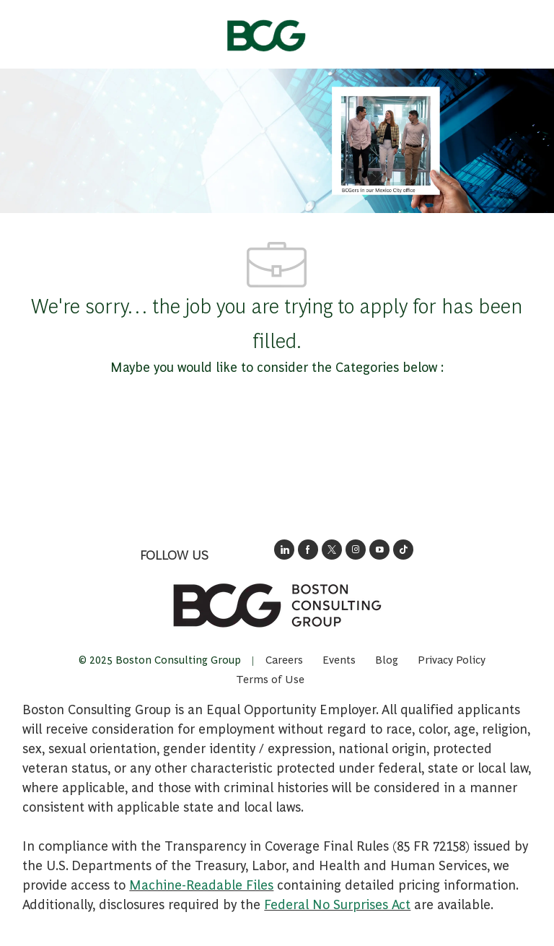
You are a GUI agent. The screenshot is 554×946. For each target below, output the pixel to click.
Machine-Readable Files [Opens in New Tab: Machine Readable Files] (201, 884)
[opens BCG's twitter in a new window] (332, 549)
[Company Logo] (265, 30)
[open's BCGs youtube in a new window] (379, 549)
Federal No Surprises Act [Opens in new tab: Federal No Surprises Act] (337, 903)
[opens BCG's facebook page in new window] (308, 549)
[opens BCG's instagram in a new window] (356, 549)
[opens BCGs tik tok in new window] (403, 549)
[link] (277, 605)
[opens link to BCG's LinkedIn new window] (284, 549)
